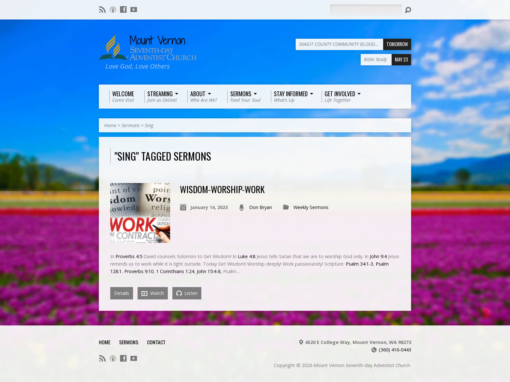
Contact (156, 342)
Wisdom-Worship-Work (222, 189)
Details (121, 293)
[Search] (366, 10)
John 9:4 (378, 256)
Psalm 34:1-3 (359, 264)
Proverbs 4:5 (128, 256)
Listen (186, 293)
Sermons (131, 125)
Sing (149, 125)
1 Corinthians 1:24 (175, 271)
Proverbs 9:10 (139, 271)
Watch (152, 293)
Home (110, 125)
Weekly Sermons (311, 207)
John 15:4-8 (209, 271)
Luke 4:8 (246, 256)
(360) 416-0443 (395, 350)
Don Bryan (260, 207)
